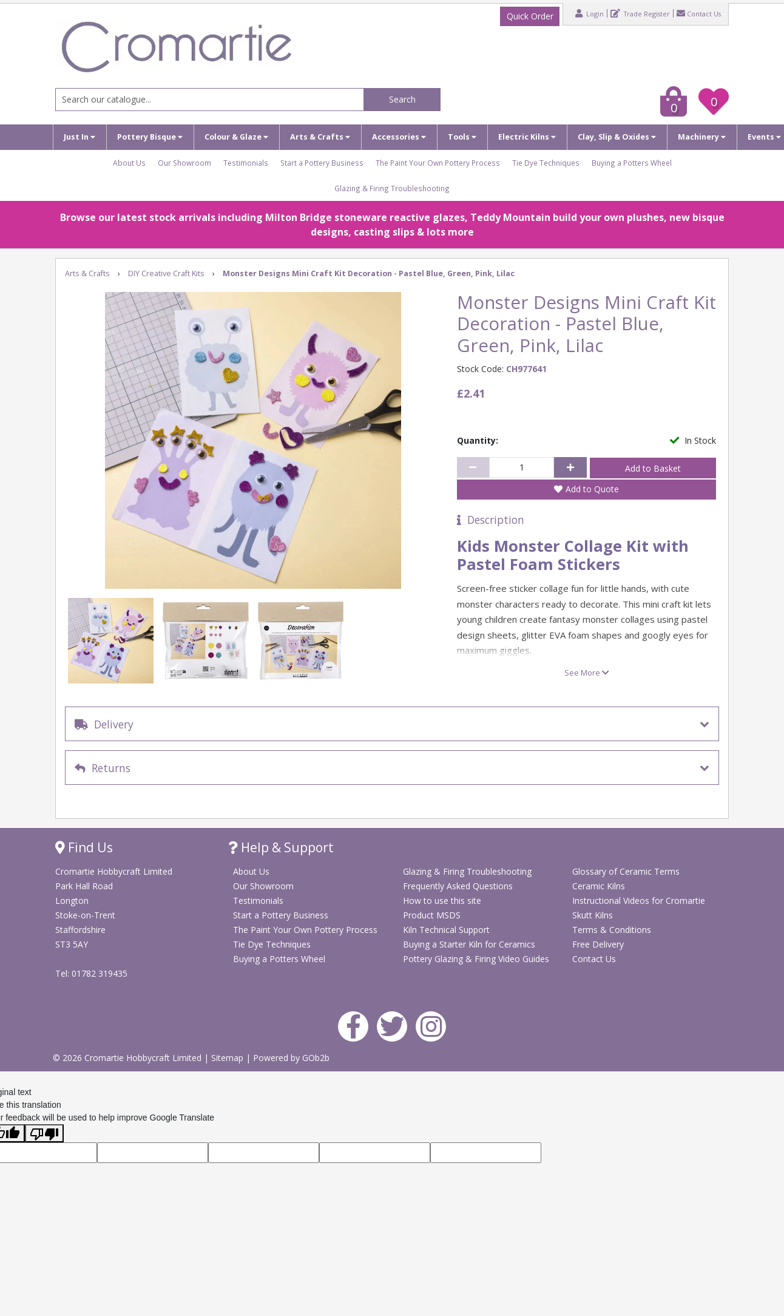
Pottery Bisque (150, 137)
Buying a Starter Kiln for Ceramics (469, 944)
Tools (462, 137)
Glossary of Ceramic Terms (626, 871)
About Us (129, 163)
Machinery (702, 137)
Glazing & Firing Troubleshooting (392, 188)
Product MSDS (432, 915)
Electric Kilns (527, 137)
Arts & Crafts (320, 137)
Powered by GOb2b (291, 1057)
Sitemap (228, 1057)
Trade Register (640, 13)
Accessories (399, 137)
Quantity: (477, 440)
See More (586, 672)
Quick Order (530, 16)
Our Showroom (184, 163)
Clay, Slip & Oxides (617, 137)
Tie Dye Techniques (546, 163)
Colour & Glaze (236, 137)
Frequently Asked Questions (458, 886)
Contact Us (699, 13)
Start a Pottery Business (321, 163)
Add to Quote (592, 489)
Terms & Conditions (611, 929)
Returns (102, 768)
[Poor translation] (44, 1133)
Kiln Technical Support (446, 929)
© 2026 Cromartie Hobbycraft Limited (128, 1057)
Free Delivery (598, 944)
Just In (79, 137)
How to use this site (442, 900)
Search (402, 99)
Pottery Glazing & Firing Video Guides (476, 959)
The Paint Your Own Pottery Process (438, 163)
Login (589, 13)
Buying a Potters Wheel (632, 163)
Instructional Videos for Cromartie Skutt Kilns (638, 908)
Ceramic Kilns (598, 886)
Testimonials (245, 163)
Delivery (104, 724)
